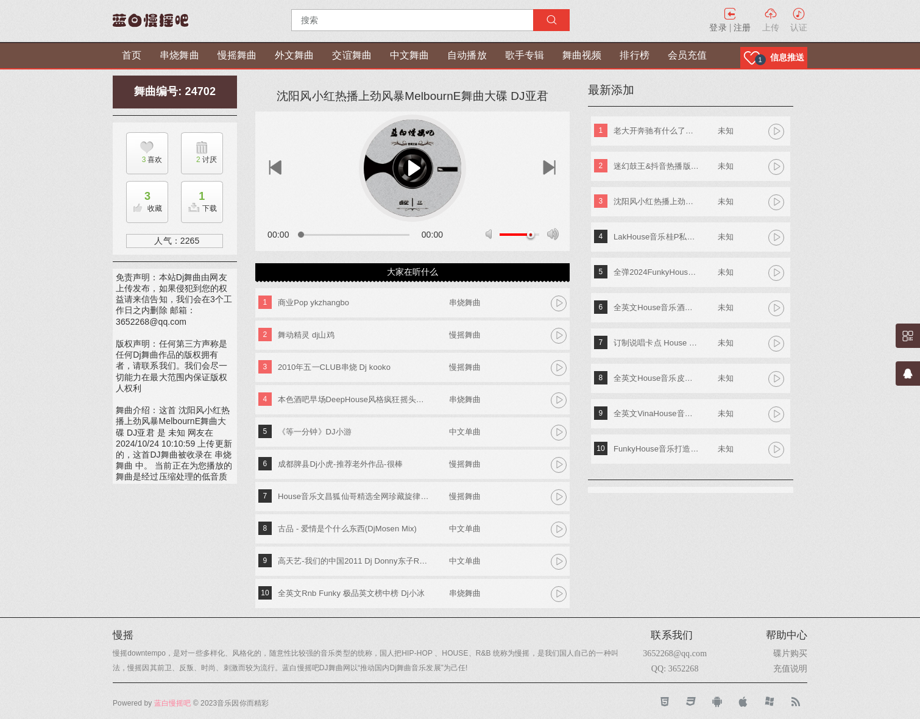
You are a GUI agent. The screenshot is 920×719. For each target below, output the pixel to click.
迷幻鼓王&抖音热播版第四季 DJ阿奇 (656, 166)
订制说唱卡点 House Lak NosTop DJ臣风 (656, 342)
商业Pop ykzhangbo (313, 302)
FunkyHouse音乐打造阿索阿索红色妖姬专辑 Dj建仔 (656, 448)
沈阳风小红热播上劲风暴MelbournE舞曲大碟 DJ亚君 (656, 201)
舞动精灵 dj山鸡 (306, 334)
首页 (131, 55)
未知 (726, 130)
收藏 (144, 198)
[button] (773, 57)
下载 (199, 198)
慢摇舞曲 (237, 55)
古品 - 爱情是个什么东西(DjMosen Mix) (347, 528)
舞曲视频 (581, 55)
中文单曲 (465, 431)
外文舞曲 (294, 55)
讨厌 (199, 160)
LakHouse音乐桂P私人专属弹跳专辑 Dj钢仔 (656, 236)
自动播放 (466, 55)
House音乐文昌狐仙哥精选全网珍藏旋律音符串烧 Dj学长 (354, 496)
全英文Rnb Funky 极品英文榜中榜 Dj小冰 (351, 593)
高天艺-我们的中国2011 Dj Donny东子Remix (354, 560)
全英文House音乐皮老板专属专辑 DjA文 (656, 378)
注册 (742, 27)
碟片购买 (790, 653)
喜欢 (144, 160)
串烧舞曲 (179, 55)
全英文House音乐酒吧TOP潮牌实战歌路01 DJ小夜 (656, 307)
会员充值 (687, 55)
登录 (717, 27)
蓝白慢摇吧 (172, 703)
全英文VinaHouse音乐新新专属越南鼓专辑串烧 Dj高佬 (656, 413)
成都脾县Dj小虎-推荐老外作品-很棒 (340, 464)
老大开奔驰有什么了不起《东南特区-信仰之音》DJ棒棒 (656, 130)
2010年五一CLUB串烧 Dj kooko (334, 367)
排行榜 (634, 55)
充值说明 (790, 668)
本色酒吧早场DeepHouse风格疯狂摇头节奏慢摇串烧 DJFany (354, 399)
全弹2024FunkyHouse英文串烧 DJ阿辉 (656, 272)
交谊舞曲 (351, 55)
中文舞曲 (409, 55)
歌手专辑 (524, 55)
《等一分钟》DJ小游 (315, 431)
